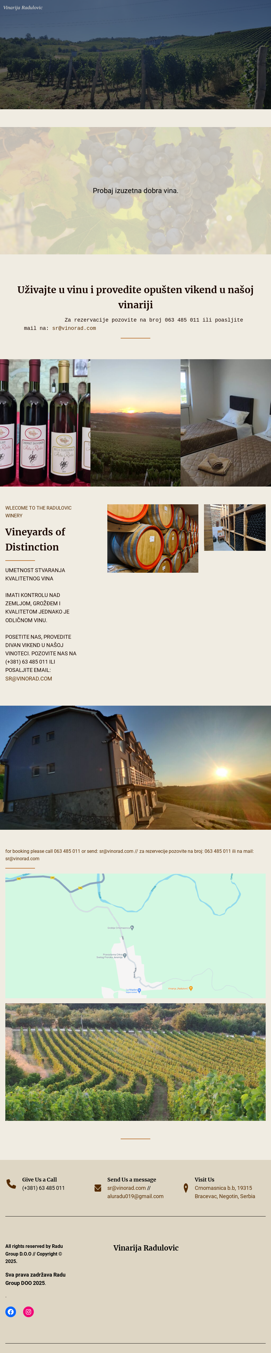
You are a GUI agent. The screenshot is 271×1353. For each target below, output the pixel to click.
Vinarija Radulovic (23, 7)
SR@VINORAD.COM (116, 851)
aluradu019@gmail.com (135, 1196)
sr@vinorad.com (74, 328)
